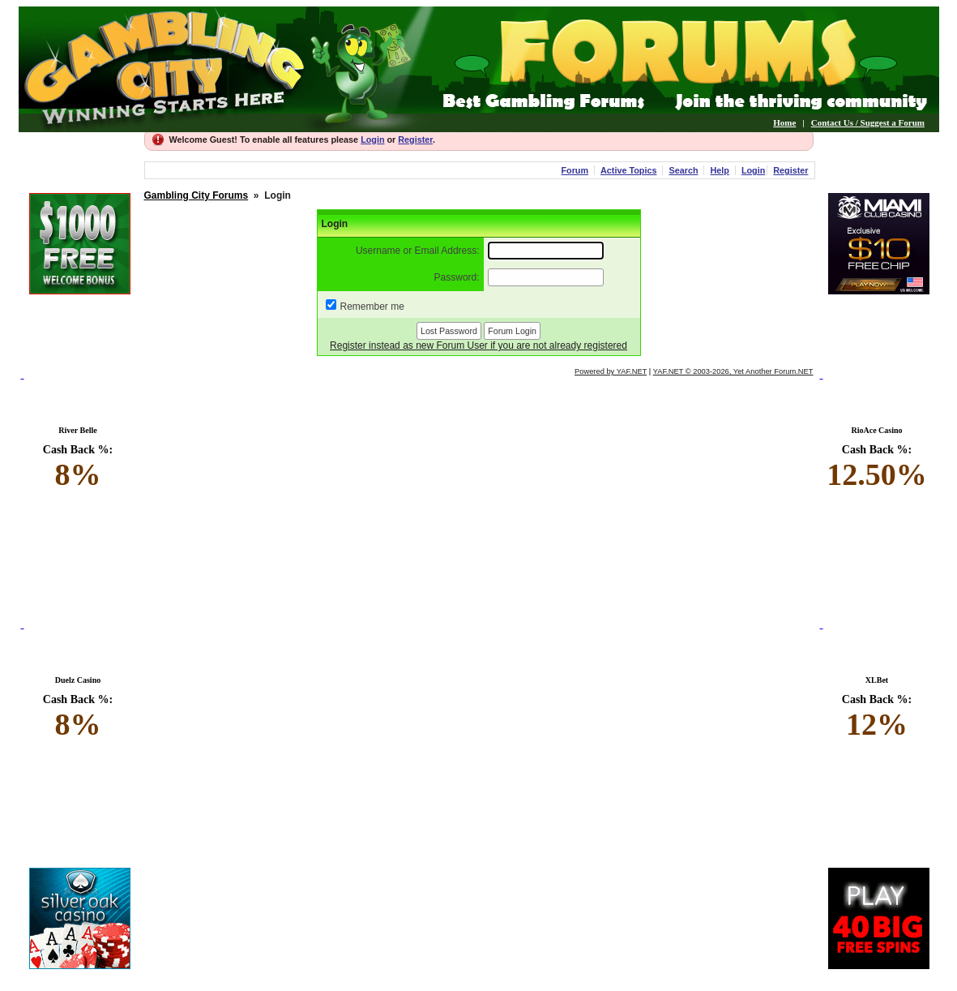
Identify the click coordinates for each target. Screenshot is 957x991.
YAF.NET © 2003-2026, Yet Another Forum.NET (733, 371)
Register (415, 139)
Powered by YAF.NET (611, 371)
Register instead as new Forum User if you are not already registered (478, 345)
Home (784, 122)
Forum (574, 170)
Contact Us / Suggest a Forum (868, 122)
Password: (457, 277)
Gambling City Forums (196, 195)
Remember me (372, 306)
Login (372, 139)
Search (683, 170)
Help (719, 170)
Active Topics (628, 170)
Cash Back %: (78, 468)
